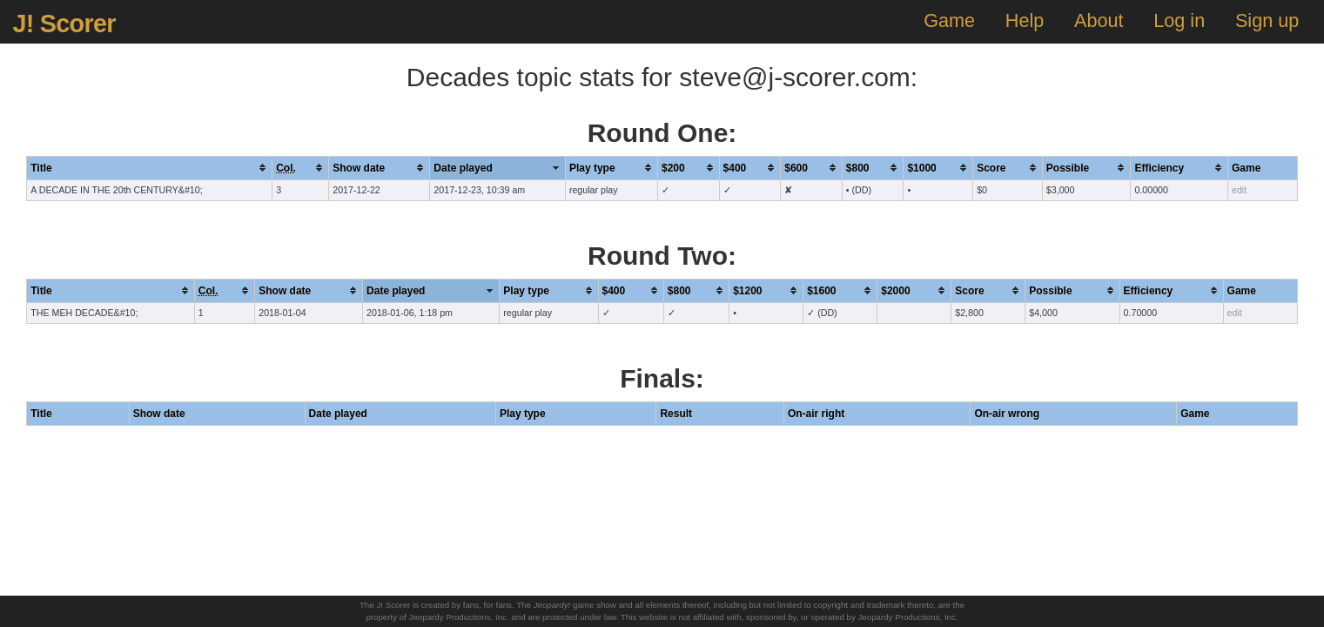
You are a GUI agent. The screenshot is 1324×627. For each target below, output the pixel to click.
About (1098, 20)
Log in (1179, 20)
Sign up (1267, 20)
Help (1024, 20)
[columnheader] (149, 167)
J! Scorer (63, 23)
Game (949, 20)
